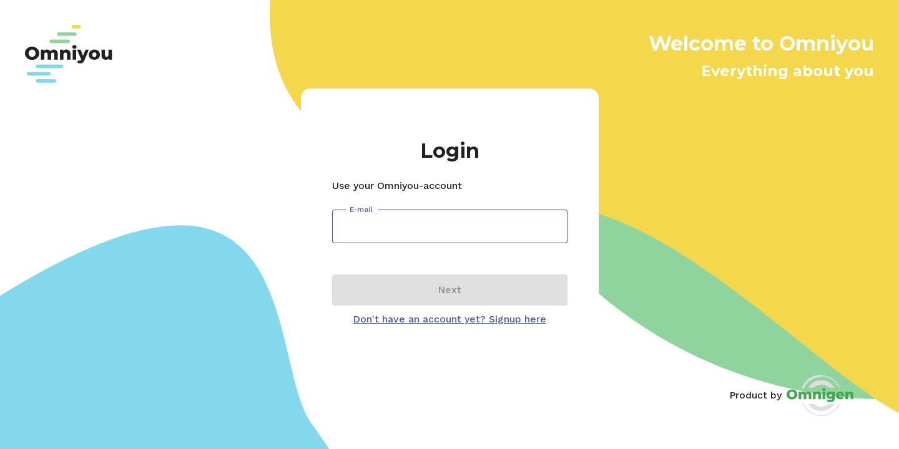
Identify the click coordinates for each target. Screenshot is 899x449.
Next (450, 290)
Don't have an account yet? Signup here (449, 319)
